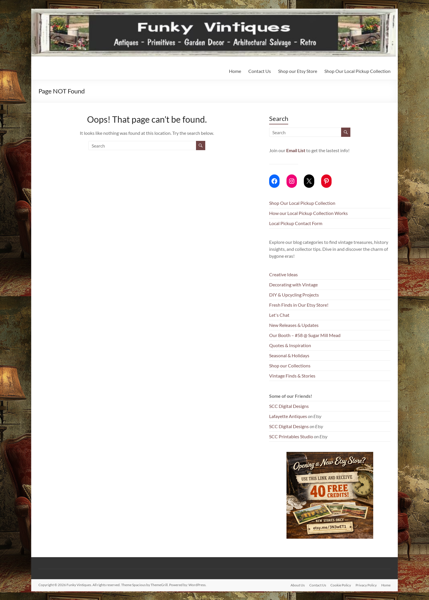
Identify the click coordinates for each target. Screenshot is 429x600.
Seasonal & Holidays (289, 355)
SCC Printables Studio (291, 436)
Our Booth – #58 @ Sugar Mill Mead (305, 335)
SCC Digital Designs (289, 406)
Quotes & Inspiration (290, 345)
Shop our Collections (289, 365)
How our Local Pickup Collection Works (308, 213)
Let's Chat (279, 315)
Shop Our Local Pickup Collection (357, 71)
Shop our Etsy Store (297, 71)
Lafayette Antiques (288, 416)
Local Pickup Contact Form (295, 223)
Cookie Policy (340, 585)
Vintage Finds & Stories (292, 375)
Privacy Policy (366, 585)
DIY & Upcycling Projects (294, 294)
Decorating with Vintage (293, 284)
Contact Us (259, 71)
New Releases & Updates (294, 325)
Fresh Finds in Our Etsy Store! (298, 305)
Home (235, 71)
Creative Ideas (283, 274)
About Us (297, 585)
